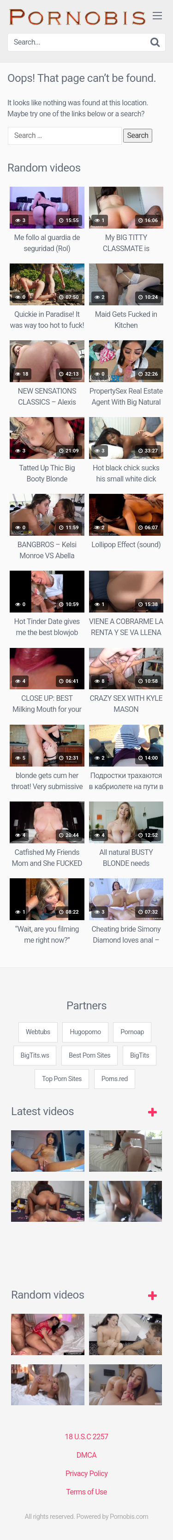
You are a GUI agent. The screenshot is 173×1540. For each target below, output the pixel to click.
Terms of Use (86, 1492)
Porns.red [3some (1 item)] (114, 1079)
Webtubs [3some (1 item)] (38, 1032)
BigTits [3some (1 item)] (139, 1055)
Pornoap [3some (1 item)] (132, 1032)
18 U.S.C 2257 (86, 1436)
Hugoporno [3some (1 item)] (85, 1032)
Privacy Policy (87, 1473)
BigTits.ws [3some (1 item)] (35, 1055)
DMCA (86, 1455)
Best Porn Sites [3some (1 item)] (89, 1055)
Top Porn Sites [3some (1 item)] (62, 1079)
